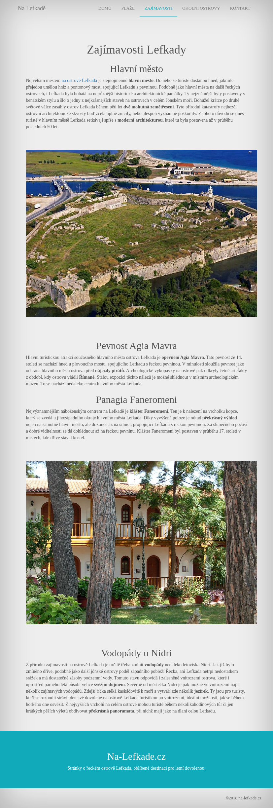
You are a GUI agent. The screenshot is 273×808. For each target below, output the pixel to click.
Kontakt (240, 8)
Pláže (128, 8)
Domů (105, 8)
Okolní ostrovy (201, 8)
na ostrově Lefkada (79, 80)
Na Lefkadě (32, 8)
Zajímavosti (158, 8)
